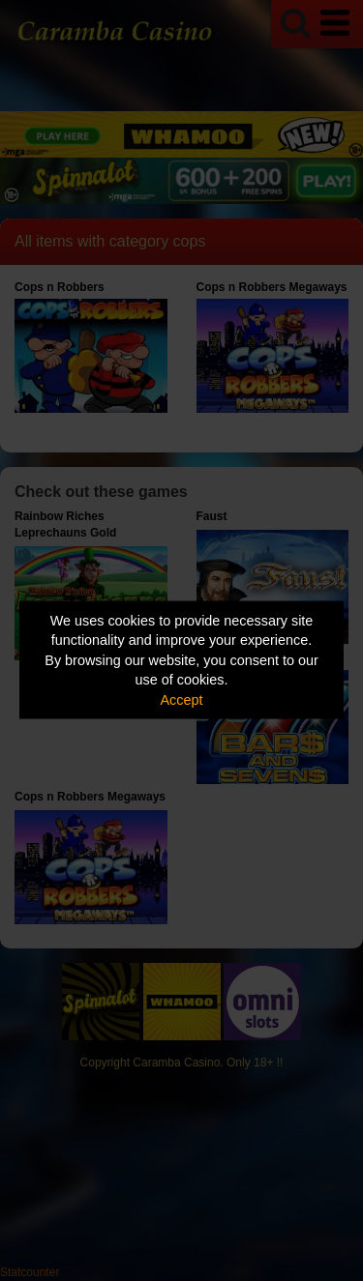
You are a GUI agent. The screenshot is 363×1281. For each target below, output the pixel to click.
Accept (182, 699)
